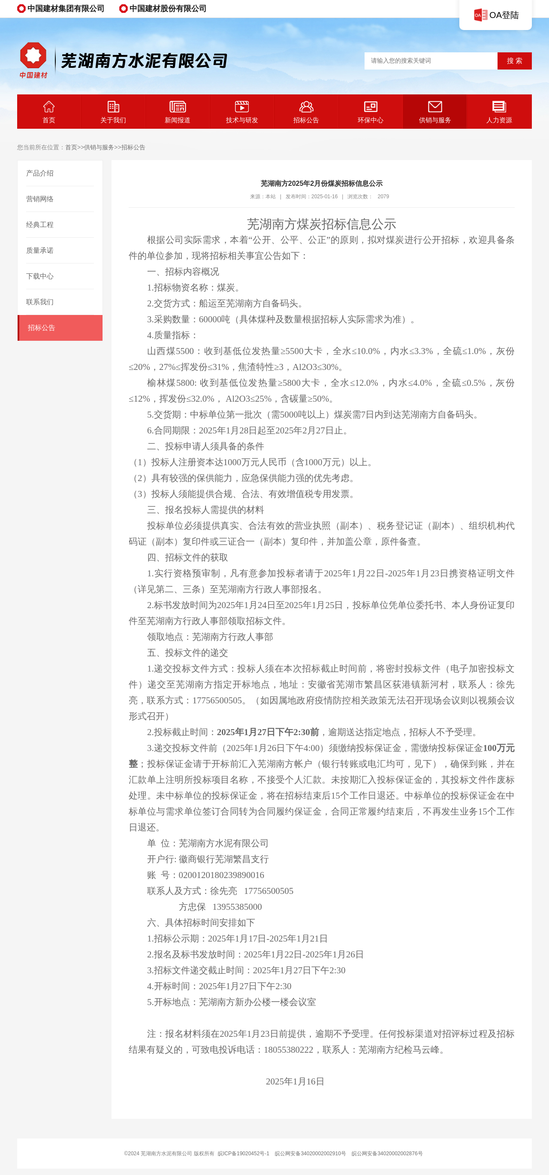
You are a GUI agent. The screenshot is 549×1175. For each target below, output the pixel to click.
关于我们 (113, 112)
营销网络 (40, 199)
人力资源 (499, 112)
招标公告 (306, 112)
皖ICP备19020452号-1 (243, 1154)
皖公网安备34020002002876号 (387, 1154)
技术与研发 (242, 112)
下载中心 (40, 276)
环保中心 (370, 112)
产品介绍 (40, 173)
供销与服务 (435, 112)
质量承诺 (40, 250)
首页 (48, 112)
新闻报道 (177, 112)
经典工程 (40, 224)
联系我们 (40, 302)
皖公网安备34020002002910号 (310, 1154)
